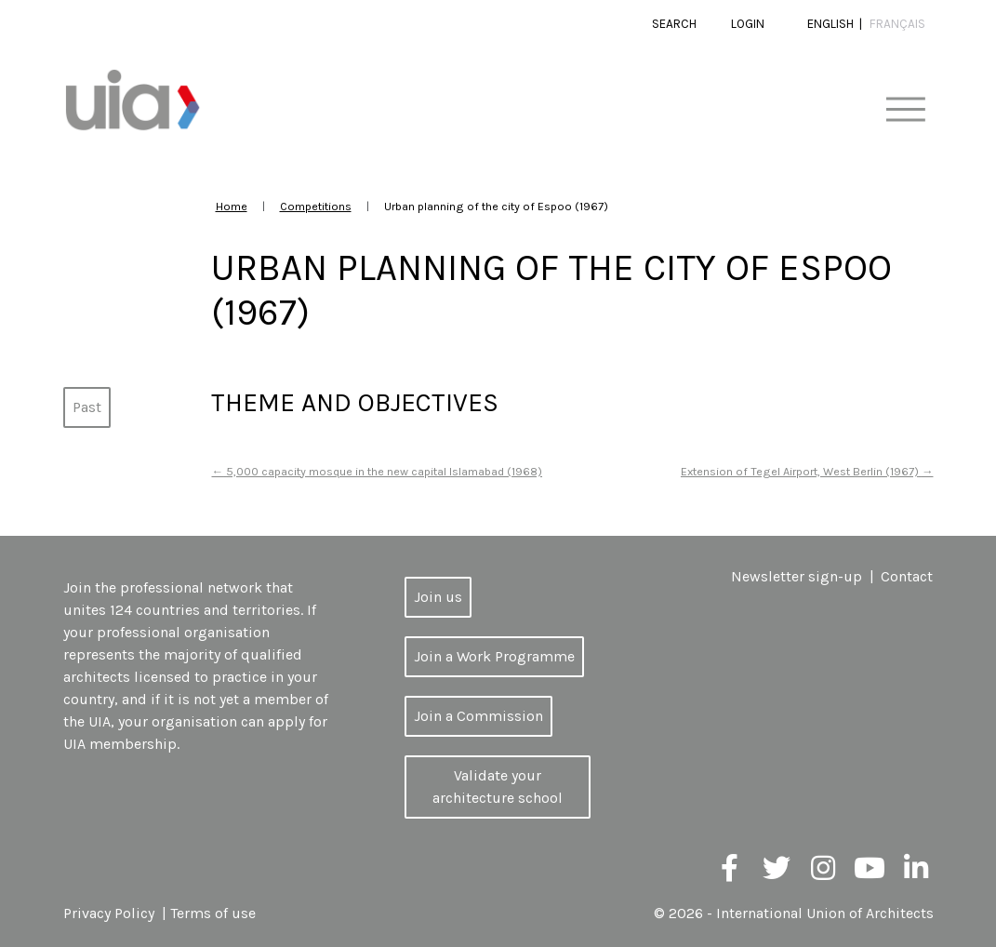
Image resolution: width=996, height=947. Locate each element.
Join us (438, 597)
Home (231, 206)
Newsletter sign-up (796, 576)
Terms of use (213, 913)
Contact (907, 576)
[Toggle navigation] (905, 110)
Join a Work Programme (494, 656)
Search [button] (674, 24)
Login (747, 24)
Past (87, 407)
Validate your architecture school (497, 787)
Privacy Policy (108, 913)
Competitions (316, 206)
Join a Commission (478, 716)
